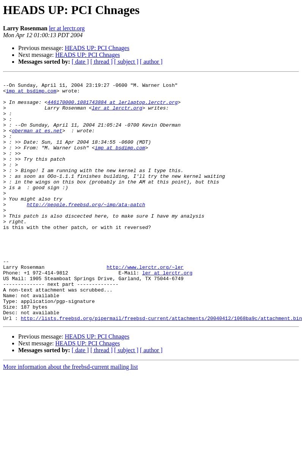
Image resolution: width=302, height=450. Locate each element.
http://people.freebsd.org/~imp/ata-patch (86, 230)
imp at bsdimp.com (31, 94)
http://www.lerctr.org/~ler (145, 305)
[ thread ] (101, 61)
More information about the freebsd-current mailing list (70, 415)
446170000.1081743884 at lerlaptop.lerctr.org (112, 107)
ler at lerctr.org (67, 28)
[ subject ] (126, 61)
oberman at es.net (37, 141)
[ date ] (80, 61)
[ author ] (151, 61)
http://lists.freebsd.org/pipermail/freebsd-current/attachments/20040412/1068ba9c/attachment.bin (161, 367)
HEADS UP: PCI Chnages (97, 48)
